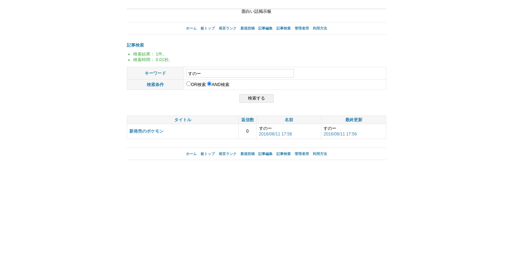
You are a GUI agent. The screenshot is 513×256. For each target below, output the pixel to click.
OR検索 (196, 84)
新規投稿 (247, 28)
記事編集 (265, 28)
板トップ (208, 28)
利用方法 (320, 28)
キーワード (155, 73)
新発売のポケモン (146, 131)
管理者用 (302, 28)
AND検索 (218, 84)
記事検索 (283, 28)
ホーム (191, 28)
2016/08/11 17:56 (275, 134)
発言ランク (228, 28)
